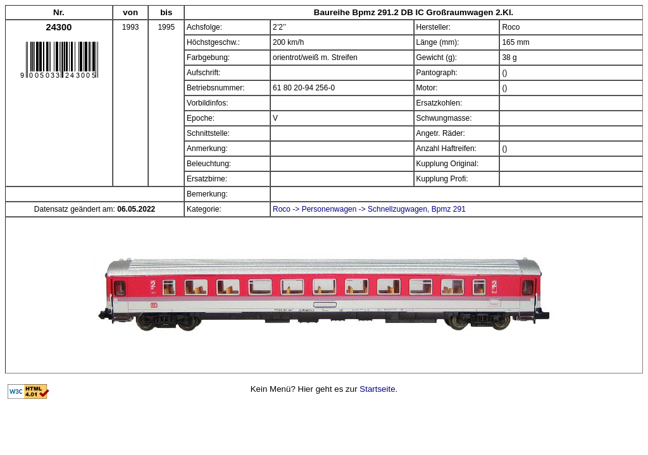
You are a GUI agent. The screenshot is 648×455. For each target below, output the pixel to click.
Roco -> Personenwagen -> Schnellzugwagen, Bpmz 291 (369, 209)
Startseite (377, 389)
